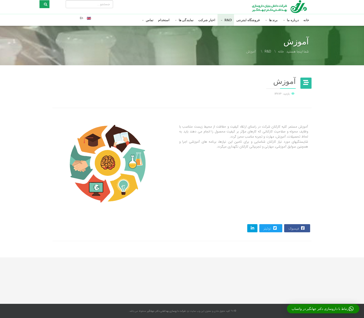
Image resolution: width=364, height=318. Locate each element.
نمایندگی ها (186, 20)
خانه (306, 20)
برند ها (273, 20)
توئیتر (270, 228)
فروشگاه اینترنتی (248, 20)
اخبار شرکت (206, 20)
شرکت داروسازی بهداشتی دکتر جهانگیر (166, 311)
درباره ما (293, 20)
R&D (228, 20)
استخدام (163, 20)
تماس (149, 20)
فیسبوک (297, 228)
